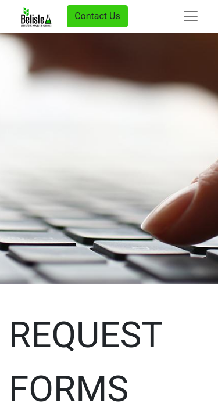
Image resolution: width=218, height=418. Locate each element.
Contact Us (97, 15)
